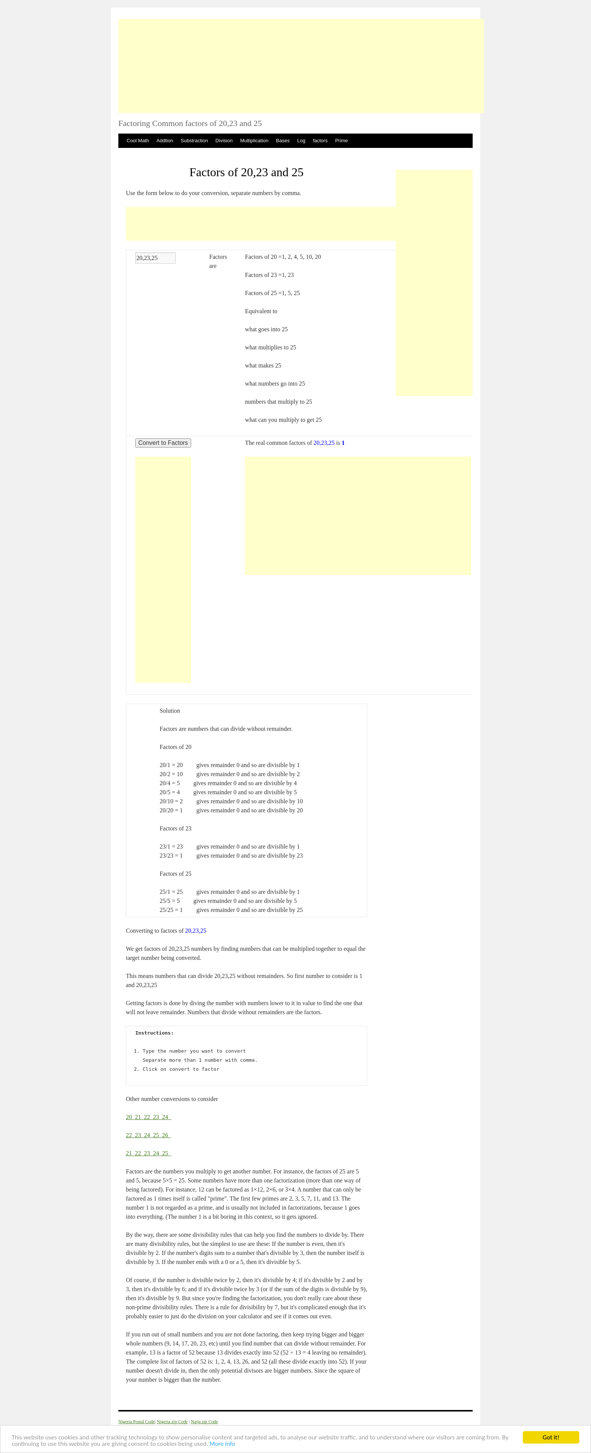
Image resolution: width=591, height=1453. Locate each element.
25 (157, 1135)
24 (166, 1117)
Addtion (164, 140)
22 (148, 1117)
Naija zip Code (204, 1421)
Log (301, 140)
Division (224, 140)
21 (139, 1117)
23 (157, 1117)
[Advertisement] (301, 66)
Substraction (194, 140)
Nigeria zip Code (172, 1421)
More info (222, 1444)
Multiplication (254, 140)
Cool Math (138, 140)
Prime (341, 140)
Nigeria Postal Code (136, 1421)
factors (320, 140)
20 (130, 1117)
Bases (282, 140)
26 (166, 1135)
